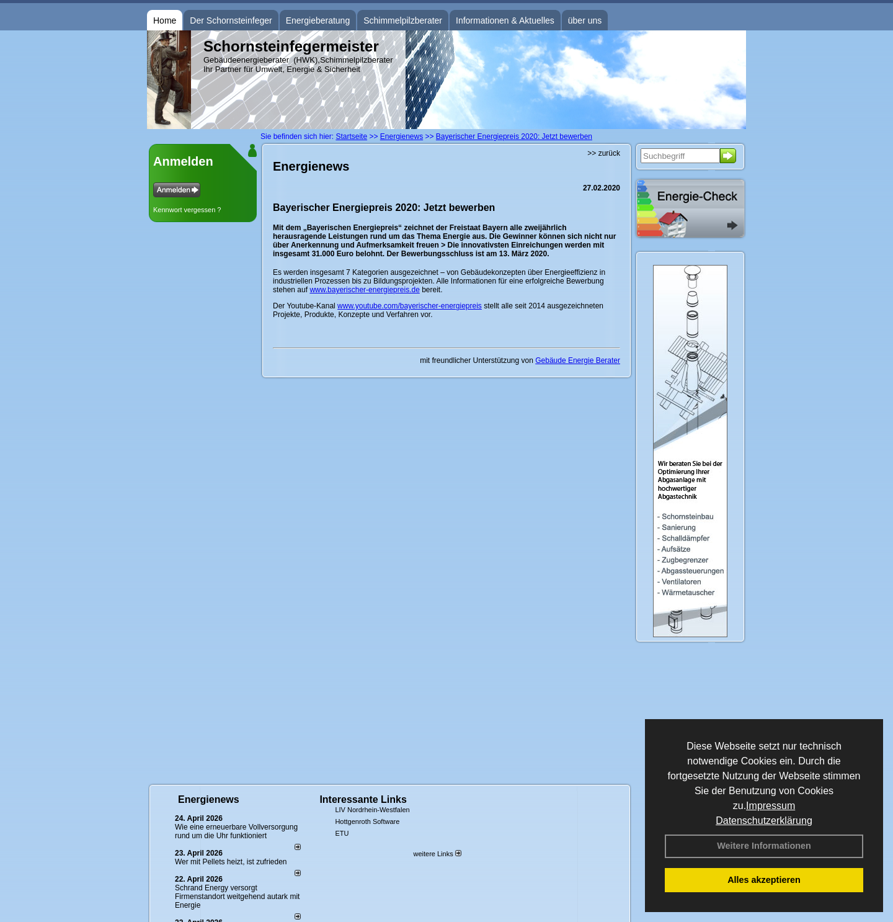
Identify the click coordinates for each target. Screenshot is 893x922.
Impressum (770, 805)
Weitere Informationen (764, 846)
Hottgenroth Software (367, 821)
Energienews (208, 799)
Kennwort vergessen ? (187, 209)
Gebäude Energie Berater (577, 360)
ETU (342, 833)
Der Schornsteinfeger (231, 20)
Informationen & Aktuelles (505, 20)
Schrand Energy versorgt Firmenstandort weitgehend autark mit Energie (237, 897)
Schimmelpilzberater (402, 20)
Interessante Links (363, 799)
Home (164, 20)
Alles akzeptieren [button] (764, 880)
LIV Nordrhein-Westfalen (372, 809)
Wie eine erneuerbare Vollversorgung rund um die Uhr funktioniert (236, 831)
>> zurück (603, 153)
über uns (585, 20)
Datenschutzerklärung (764, 820)
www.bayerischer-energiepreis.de (364, 289)
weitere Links (437, 853)
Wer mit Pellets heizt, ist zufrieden (231, 861)
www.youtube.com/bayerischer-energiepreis (409, 306)
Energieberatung (318, 20)
